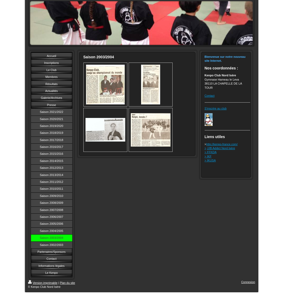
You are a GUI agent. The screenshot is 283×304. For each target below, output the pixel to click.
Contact (210, 95)
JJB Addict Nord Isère (221, 148)
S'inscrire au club (216, 108)
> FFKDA (211, 152)
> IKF (208, 156)
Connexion (248, 282)
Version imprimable (43, 282)
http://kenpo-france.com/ (222, 144)
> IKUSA (210, 160)
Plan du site (67, 282)
